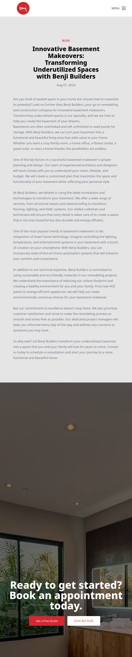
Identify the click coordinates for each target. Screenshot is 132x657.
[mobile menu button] (124, 8)
